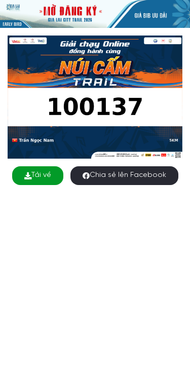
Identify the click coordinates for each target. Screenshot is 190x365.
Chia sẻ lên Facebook (124, 175)
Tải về (37, 175)
